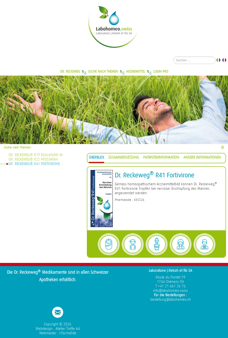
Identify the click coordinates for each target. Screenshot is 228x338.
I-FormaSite (67, 333)
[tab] (96, 158)
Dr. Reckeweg (70, 71)
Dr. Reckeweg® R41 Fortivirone (34, 164)
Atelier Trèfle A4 (68, 329)
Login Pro (160, 71)
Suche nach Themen (103, 71)
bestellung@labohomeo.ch (170, 299)
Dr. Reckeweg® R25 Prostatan (33, 159)
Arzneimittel (135, 71)
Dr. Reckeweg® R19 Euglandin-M (36, 155)
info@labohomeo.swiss (170, 291)
